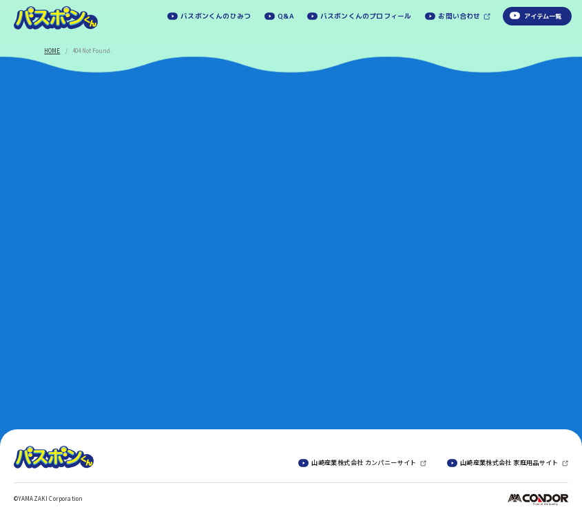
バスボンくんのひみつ (215, 16)
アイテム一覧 (543, 16)
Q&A (285, 16)
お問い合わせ (459, 16)
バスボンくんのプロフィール (366, 16)
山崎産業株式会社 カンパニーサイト (363, 463)
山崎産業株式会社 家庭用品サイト (509, 463)
